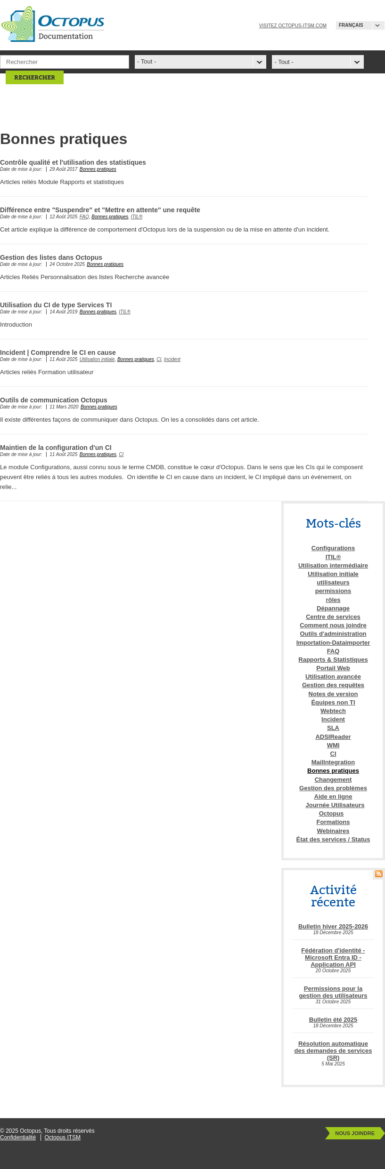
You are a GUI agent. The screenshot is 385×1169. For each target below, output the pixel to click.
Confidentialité (18, 1137)
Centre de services (333, 616)
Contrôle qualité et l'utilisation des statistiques (73, 162)
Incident (172, 359)
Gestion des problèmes (333, 788)
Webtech (333, 710)
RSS (379, 874)
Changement (333, 779)
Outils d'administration (333, 633)
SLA (333, 727)
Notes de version (333, 693)
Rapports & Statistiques (333, 659)
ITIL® (137, 216)
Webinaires (333, 830)
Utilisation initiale (97, 359)
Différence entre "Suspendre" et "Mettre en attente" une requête (100, 210)
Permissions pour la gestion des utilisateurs (333, 992)
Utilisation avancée (333, 676)
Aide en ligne (333, 796)
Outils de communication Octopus (53, 400)
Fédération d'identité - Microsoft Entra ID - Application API (333, 957)
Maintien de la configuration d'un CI (56, 447)
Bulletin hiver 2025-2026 (333, 926)
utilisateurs (333, 582)
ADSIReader (333, 736)
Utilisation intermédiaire (333, 565)
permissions (333, 590)
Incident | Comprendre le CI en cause (58, 352)
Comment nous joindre (333, 625)
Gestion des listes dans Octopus (51, 257)
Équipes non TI (333, 702)
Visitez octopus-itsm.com (293, 25)
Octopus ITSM (62, 1137)
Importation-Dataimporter (333, 642)
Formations (333, 821)
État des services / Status (333, 839)
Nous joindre (354, 1133)
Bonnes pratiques (98, 169)
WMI (333, 745)
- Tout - (283, 61)
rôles (333, 599)
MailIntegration (333, 762)
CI (158, 359)
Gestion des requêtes (333, 685)
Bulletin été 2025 (333, 1019)
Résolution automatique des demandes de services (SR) (333, 1050)
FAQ (84, 216)
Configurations (333, 548)
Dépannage (333, 608)
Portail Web (333, 668)
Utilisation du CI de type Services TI (56, 305)
